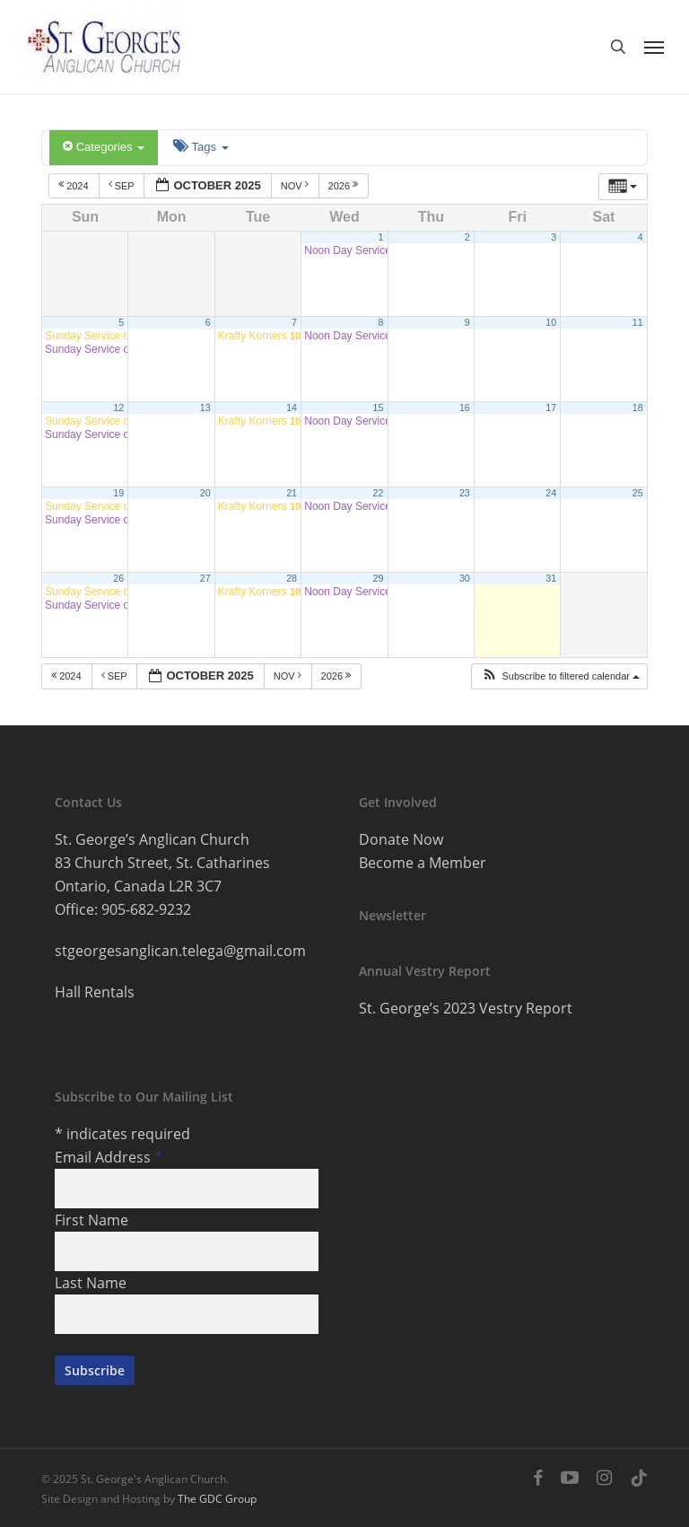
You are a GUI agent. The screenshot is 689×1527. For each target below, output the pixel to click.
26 (118, 578)
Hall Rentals (95, 992)
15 (378, 407)
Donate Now (401, 839)
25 (637, 492)
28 (291, 578)
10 (550, 322)
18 (637, 407)
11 (637, 322)
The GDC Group (217, 1498)
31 (550, 578)
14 (291, 407)
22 (378, 492)
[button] (654, 47)
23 (464, 492)
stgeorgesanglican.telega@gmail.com (180, 951)
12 (118, 407)
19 (118, 492)
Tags (200, 147)
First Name (91, 1220)
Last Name (90, 1283)
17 (550, 407)
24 (550, 492)
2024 (75, 185)
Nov (296, 185)
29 (378, 578)
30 (464, 578)
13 (205, 407)
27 (205, 578)
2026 (345, 185)
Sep (123, 185)
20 (205, 492)
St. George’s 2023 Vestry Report (465, 1008)
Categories (103, 147)
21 (291, 492)
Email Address (108, 1157)
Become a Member (422, 863)
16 (464, 407)
